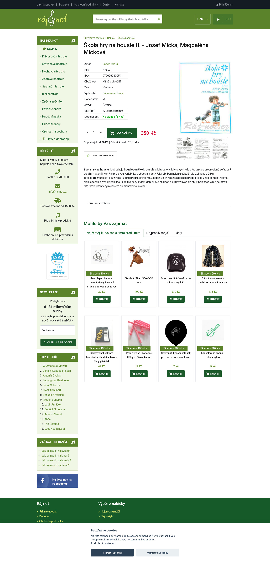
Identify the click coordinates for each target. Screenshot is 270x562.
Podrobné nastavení (103, 543)
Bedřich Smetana (54, 409)
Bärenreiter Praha (113, 93)
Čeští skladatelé (126, 38)
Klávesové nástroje (54, 56)
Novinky (50, 49)
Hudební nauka (51, 116)
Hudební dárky (51, 124)
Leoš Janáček (52, 404)
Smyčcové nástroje (54, 64)
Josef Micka (110, 64)
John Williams (51, 385)
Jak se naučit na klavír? (55, 455)
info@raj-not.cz (58, 191)
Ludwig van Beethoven (56, 380)
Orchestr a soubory (54, 131)
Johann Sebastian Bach (57, 370)
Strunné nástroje (53, 86)
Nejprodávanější (157, 233)
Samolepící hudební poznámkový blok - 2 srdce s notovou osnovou (102, 282)
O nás (106, 4)
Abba (47, 419)
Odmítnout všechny (157, 552)
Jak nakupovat (45, 4)
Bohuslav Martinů (53, 395)
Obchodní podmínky (86, 4)
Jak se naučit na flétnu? (55, 465)
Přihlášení (224, 4)
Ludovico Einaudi (54, 428)
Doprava (64, 4)
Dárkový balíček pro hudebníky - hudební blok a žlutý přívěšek (101, 357)
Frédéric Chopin (52, 399)
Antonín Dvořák (52, 375)
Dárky (178, 233)
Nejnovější (107, 516)
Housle (111, 38)
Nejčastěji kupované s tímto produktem (114, 233)
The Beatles (51, 424)
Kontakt (119, 4)
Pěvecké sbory (51, 109)
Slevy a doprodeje (56, 139)
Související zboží (98, 203)
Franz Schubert (52, 390)
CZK (202, 19)
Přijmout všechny (112, 552)
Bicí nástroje (50, 94)
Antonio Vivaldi (53, 414)
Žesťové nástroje (53, 79)
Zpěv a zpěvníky (52, 101)
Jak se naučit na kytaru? (55, 450)
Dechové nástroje (53, 71)
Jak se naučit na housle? (56, 460)
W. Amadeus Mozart (55, 366)
